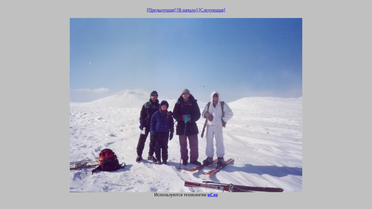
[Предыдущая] (162, 10)
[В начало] (188, 10)
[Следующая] (212, 10)
